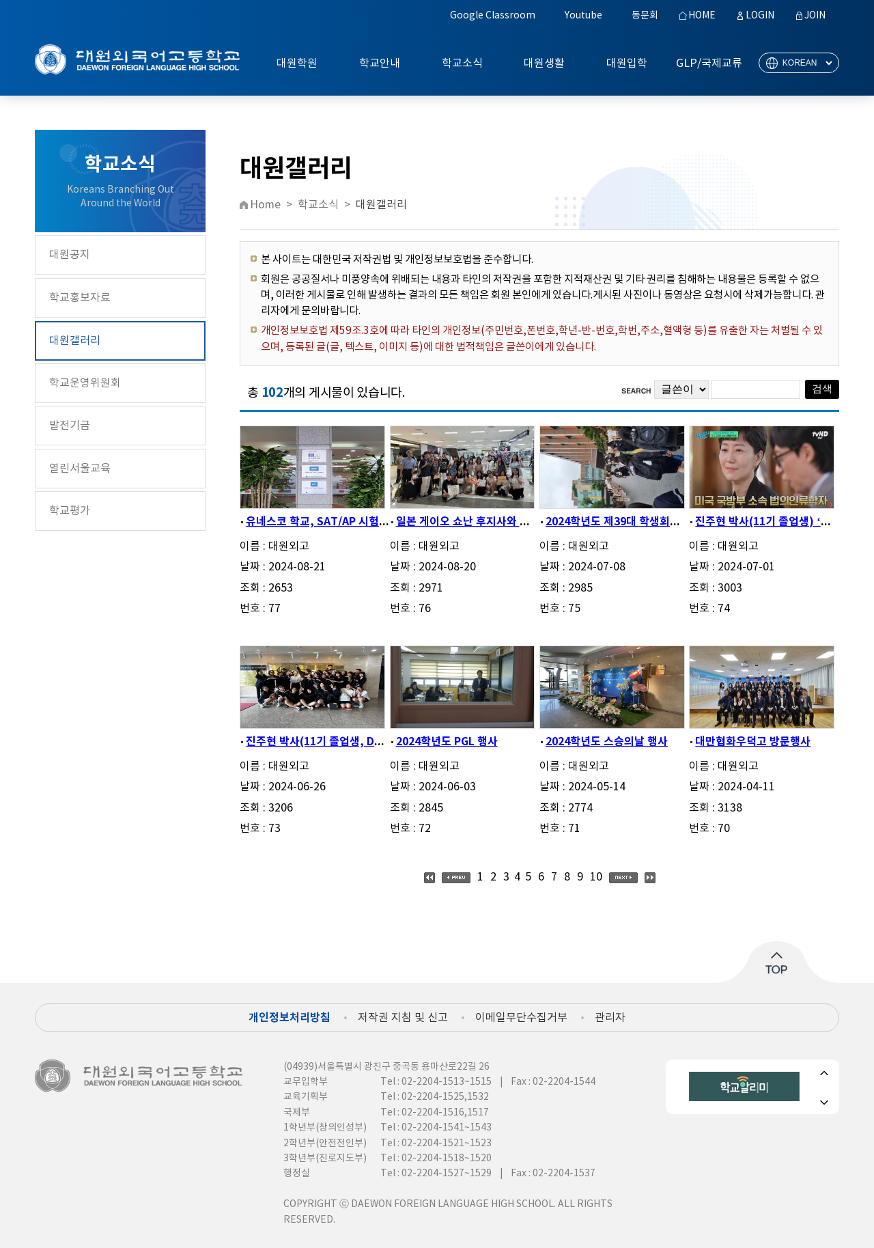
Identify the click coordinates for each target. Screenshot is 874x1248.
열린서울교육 (80, 468)
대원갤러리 (74, 341)
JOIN (815, 15)
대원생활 (544, 63)
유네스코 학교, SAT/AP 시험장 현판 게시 (341, 522)
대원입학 (626, 63)
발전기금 (69, 425)
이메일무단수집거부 (521, 1018)
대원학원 (297, 63)
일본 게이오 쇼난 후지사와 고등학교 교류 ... (496, 522)
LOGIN (760, 15)
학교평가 (69, 511)
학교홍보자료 (80, 298)
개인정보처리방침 (289, 1018)
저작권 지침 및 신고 (403, 1018)
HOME (702, 15)
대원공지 (69, 255)
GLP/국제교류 (709, 63)
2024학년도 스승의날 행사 (607, 742)
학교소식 (462, 63)
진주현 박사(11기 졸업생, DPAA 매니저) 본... (351, 742)
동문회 (645, 15)
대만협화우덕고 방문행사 (752, 742)
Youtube (583, 15)
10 (596, 877)
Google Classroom (492, 15)
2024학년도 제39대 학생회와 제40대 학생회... (652, 522)
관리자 (610, 1018)
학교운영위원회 (85, 383)
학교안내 (379, 63)
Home (265, 204)
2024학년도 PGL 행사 (447, 742)
